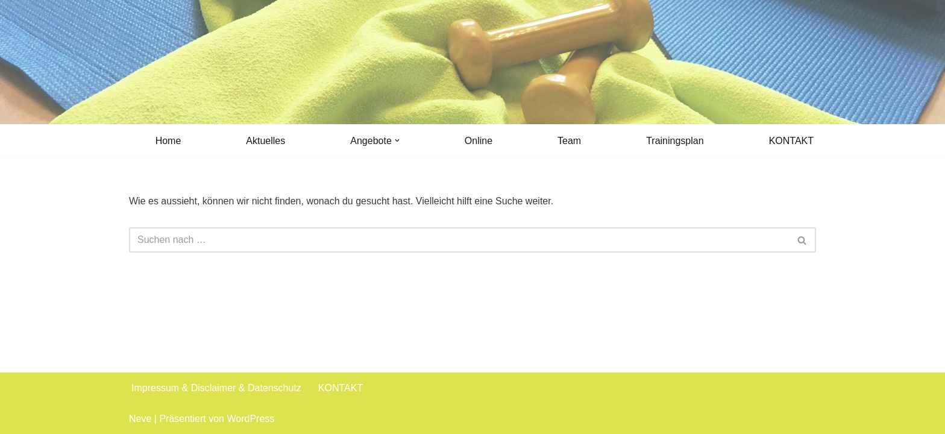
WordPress (250, 419)
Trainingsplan (674, 141)
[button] (397, 140)
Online (478, 141)
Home (168, 141)
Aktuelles (265, 141)
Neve (140, 419)
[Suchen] (459, 240)
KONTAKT (791, 141)
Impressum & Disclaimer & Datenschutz (216, 388)
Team (569, 141)
